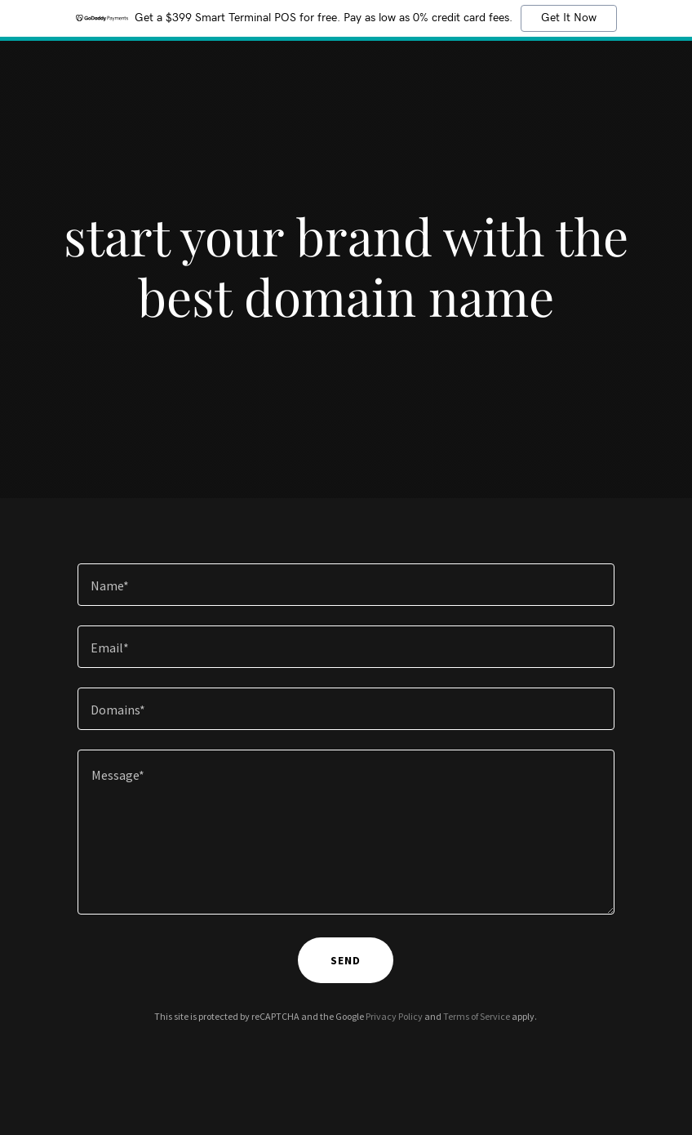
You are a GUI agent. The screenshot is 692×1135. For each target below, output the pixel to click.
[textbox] (346, 584)
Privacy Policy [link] (394, 1016)
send (345, 960)
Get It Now (569, 18)
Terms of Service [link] (476, 1016)
